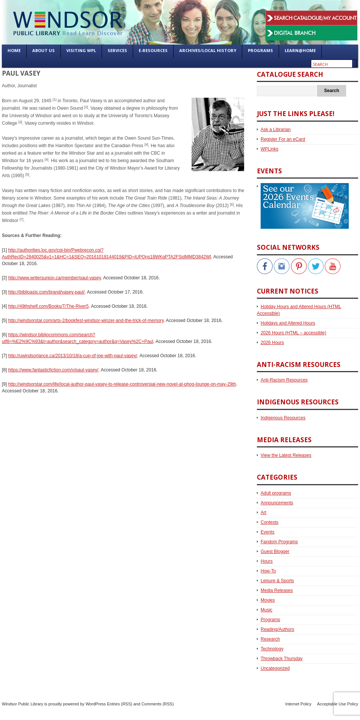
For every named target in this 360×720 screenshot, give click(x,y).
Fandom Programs (279, 541)
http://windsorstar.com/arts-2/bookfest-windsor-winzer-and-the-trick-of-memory (86, 320)
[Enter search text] (331, 64)
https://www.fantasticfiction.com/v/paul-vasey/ (53, 370)
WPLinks (269, 149)
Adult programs (276, 493)
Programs (270, 619)
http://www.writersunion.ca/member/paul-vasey (54, 277)
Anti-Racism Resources (284, 380)
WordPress (96, 704)
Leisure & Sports (277, 580)
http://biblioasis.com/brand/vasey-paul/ (46, 292)
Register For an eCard (283, 139)
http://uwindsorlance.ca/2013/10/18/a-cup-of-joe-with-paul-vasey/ (72, 355)
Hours (267, 561)
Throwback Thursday (282, 658)
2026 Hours (272, 342)
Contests (269, 522)
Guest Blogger (275, 551)
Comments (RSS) (157, 704)
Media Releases (277, 590)
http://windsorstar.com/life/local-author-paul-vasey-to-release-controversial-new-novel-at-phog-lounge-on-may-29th (122, 384)
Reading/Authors (277, 629)
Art (263, 512)
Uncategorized (275, 668)
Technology (272, 648)
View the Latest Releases (286, 455)
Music (266, 610)
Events (267, 532)
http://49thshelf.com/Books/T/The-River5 (48, 306)
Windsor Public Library (22, 704)
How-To (268, 571)
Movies (268, 600)
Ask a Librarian (276, 129)
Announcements (277, 502)
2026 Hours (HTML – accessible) (293, 332)
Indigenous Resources (283, 417)
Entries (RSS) (119, 704)
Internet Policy (298, 704)
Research (270, 639)
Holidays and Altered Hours (288, 323)
